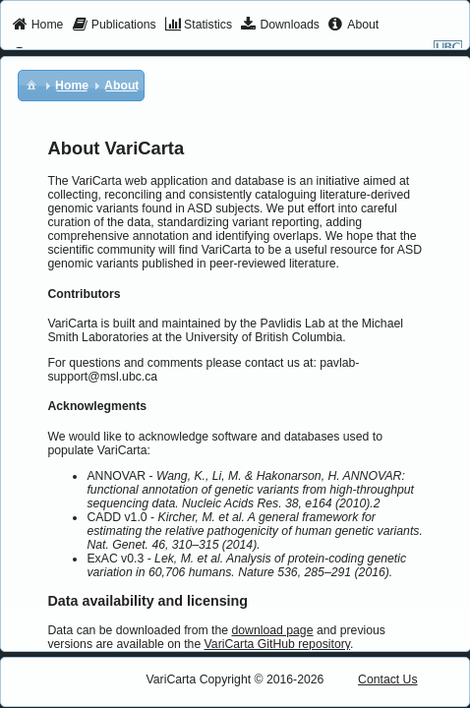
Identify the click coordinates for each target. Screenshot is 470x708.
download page (272, 630)
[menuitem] (38, 25)
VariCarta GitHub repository (277, 644)
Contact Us (388, 679)
